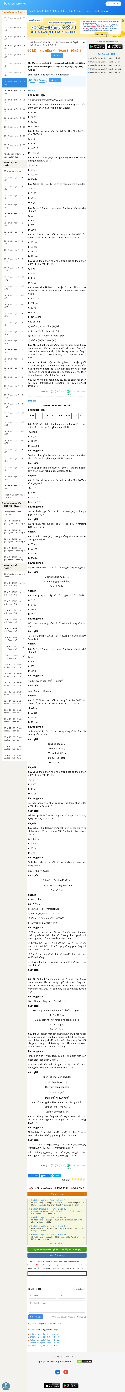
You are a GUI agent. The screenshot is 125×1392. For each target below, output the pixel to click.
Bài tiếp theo (68, 1194)
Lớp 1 (96, 11)
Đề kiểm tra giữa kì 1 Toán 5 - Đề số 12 (48, 1226)
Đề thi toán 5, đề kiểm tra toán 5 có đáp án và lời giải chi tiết (57, 42)
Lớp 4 (72, 11)
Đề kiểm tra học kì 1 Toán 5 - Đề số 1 (45, 1345)
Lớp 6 (56, 11)
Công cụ (104, 11)
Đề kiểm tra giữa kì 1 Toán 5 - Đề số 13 (48, 1234)
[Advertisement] (106, 91)
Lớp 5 (64, 11)
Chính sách (69, 1356)
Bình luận (33, 1176)
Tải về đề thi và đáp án (40, 1188)
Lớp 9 (32, 11)
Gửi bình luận (35, 1317)
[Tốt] (64, 391)
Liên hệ (56, 1356)
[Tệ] (56, 391)
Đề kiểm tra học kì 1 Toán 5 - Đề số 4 (45, 1337)
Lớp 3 (80, 11)
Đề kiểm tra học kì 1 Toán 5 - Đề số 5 (45, 1334)
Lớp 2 (88, 11)
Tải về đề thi (61, 1188)
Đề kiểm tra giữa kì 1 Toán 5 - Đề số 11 (48, 1217)
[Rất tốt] (68, 391)
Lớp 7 (48, 11)
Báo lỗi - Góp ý (57, 1255)
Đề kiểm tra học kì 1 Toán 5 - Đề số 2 (45, 1342)
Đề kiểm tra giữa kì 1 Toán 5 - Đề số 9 (48, 1200)
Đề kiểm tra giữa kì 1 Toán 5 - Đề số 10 (48, 1208)
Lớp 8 (40, 11)
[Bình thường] (60, 391)
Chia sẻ (44, 1176)
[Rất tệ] (52, 391)
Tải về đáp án (78, 1188)
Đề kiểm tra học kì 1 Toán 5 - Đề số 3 (45, 1340)
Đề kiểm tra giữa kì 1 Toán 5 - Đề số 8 (54, 50)
